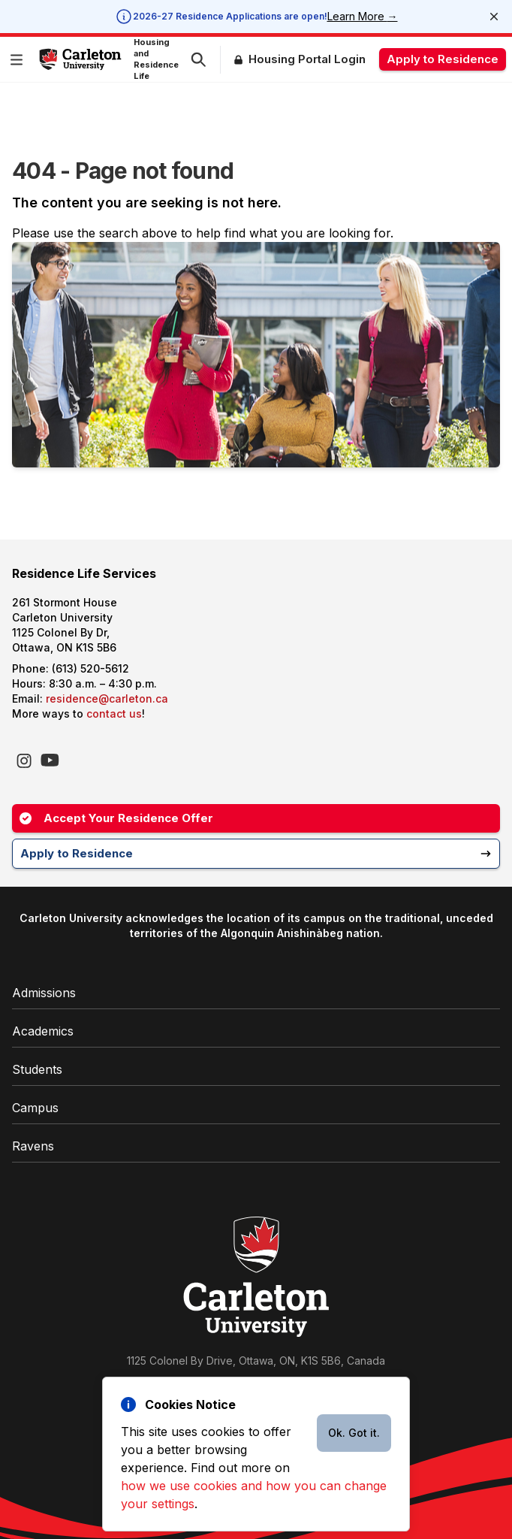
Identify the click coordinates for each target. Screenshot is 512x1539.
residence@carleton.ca (107, 698)
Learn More (362, 16)
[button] (19, 60)
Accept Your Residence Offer (116, 818)
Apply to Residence (442, 59)
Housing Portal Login (307, 59)
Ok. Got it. (354, 1432)
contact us (114, 713)
